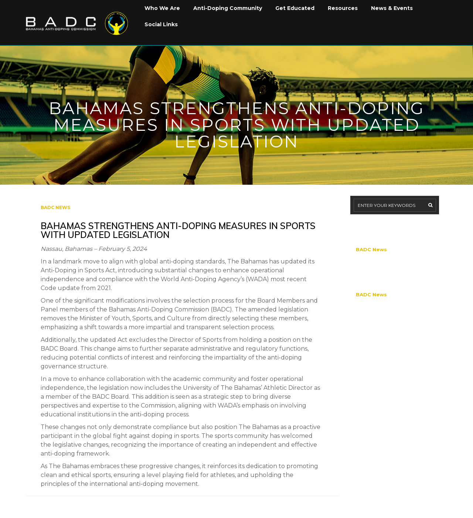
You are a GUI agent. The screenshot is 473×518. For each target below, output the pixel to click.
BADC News (55, 207)
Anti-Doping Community (227, 8)
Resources (343, 8)
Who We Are (162, 8)
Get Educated (294, 8)
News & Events (392, 8)
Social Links (161, 24)
